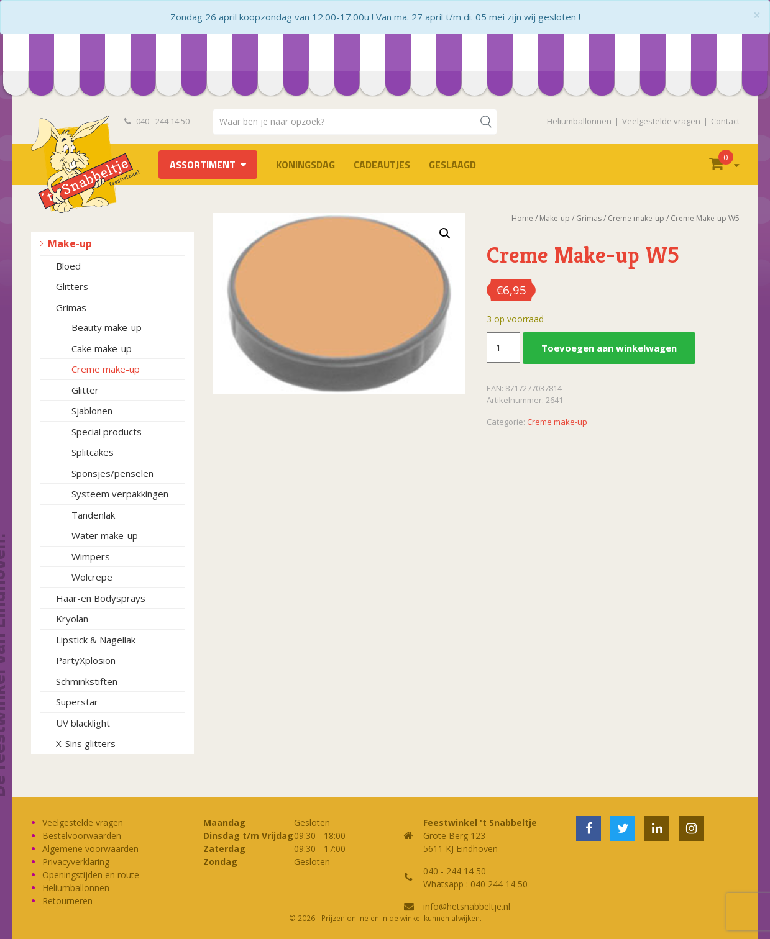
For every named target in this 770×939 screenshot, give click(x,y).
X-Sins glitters (86, 743)
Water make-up (104, 535)
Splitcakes (92, 452)
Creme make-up (105, 369)
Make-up (70, 243)
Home (522, 218)
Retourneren (67, 901)
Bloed (68, 266)
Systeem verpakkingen (119, 494)
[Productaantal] (503, 347)
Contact (725, 121)
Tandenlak (93, 515)
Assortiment (203, 164)
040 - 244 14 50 (157, 121)
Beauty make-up (106, 327)
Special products (106, 431)
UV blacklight (83, 723)
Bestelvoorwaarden (81, 835)
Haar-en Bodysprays (100, 598)
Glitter (85, 390)
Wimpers (90, 556)
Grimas (71, 307)
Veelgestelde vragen (661, 121)
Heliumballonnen (579, 121)
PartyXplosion (86, 660)
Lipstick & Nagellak (95, 639)
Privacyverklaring (75, 862)
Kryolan (72, 618)
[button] (445, 233)
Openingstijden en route (90, 875)
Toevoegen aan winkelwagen (609, 348)
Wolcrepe (91, 577)
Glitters (72, 286)
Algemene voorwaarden (90, 849)
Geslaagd (452, 164)
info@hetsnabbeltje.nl (466, 906)
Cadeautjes (382, 164)
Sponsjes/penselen (112, 473)
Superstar (77, 702)
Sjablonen (91, 410)
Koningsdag (305, 164)
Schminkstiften (86, 681)
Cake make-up (101, 348)
